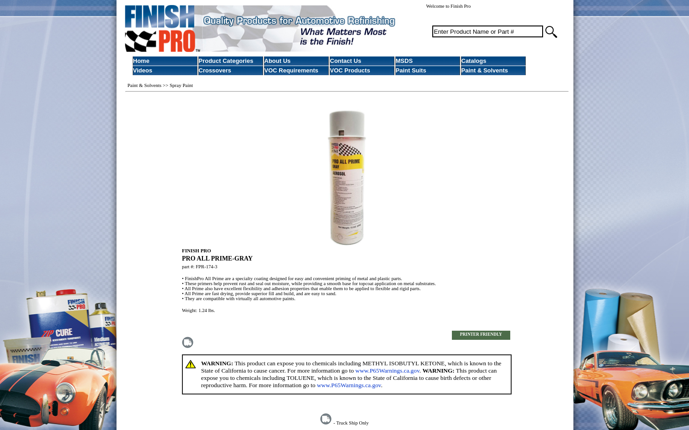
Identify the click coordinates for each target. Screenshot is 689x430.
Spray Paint (181, 85)
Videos (142, 70)
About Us (277, 60)
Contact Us (346, 60)
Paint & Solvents (484, 70)
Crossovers (215, 70)
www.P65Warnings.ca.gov (387, 370)
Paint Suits (411, 70)
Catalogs (474, 60)
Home (141, 60)
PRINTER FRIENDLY (481, 334)
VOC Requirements (291, 70)
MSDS (404, 60)
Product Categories (226, 60)
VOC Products (350, 70)
